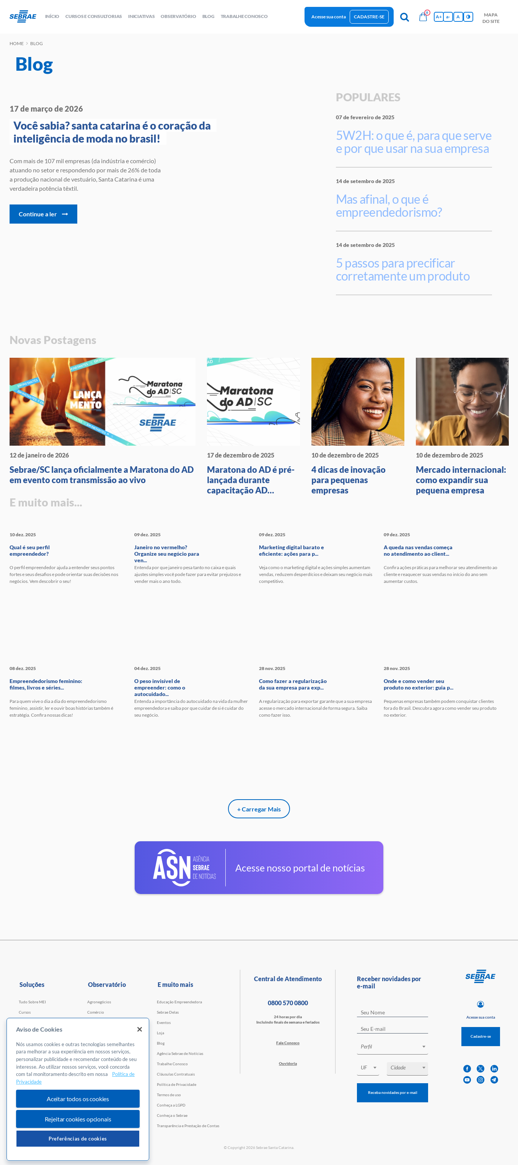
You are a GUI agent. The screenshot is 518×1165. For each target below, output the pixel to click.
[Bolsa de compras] (423, 17)
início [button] (52, 16)
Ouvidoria (288, 1063)
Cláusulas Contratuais (176, 1074)
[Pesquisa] (404, 17)
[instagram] (480, 1080)
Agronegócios (99, 1001)
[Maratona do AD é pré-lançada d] (253, 426)
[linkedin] (494, 1069)
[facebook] (467, 1069)
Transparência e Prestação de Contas (188, 1125)
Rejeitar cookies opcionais (78, 1119)
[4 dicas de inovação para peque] (357, 426)
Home (17, 43)
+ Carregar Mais (259, 809)
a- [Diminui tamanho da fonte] (448, 16)
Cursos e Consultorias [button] (93, 16)
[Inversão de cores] (468, 17)
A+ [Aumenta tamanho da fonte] (439, 16)
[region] (78, 1089)
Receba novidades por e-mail (392, 1092)
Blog (161, 1043)
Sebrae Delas (168, 1012)
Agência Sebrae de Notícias (180, 1053)
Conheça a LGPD (171, 1105)
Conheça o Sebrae (172, 1115)
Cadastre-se (369, 16)
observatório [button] (178, 16)
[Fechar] (139, 1029)
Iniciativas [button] (141, 16)
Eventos (164, 1022)
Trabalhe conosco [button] (244, 16)
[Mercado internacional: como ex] (462, 426)
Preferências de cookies (78, 1139)
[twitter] (480, 1069)
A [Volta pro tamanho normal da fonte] (458, 16)
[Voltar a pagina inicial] (26, 16)
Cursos (25, 1012)
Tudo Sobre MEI (32, 1001)
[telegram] (494, 1080)
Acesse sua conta (328, 16)
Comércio (95, 1012)
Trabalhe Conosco (172, 1063)
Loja (160, 1032)
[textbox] (396, 1046)
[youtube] (467, 1080)
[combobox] (392, 1048)
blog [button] (208, 16)
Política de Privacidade (176, 1084)
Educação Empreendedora (179, 1001)
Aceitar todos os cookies (78, 1098)
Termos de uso (169, 1094)
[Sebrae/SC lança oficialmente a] (102, 421)
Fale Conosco (288, 1042)
